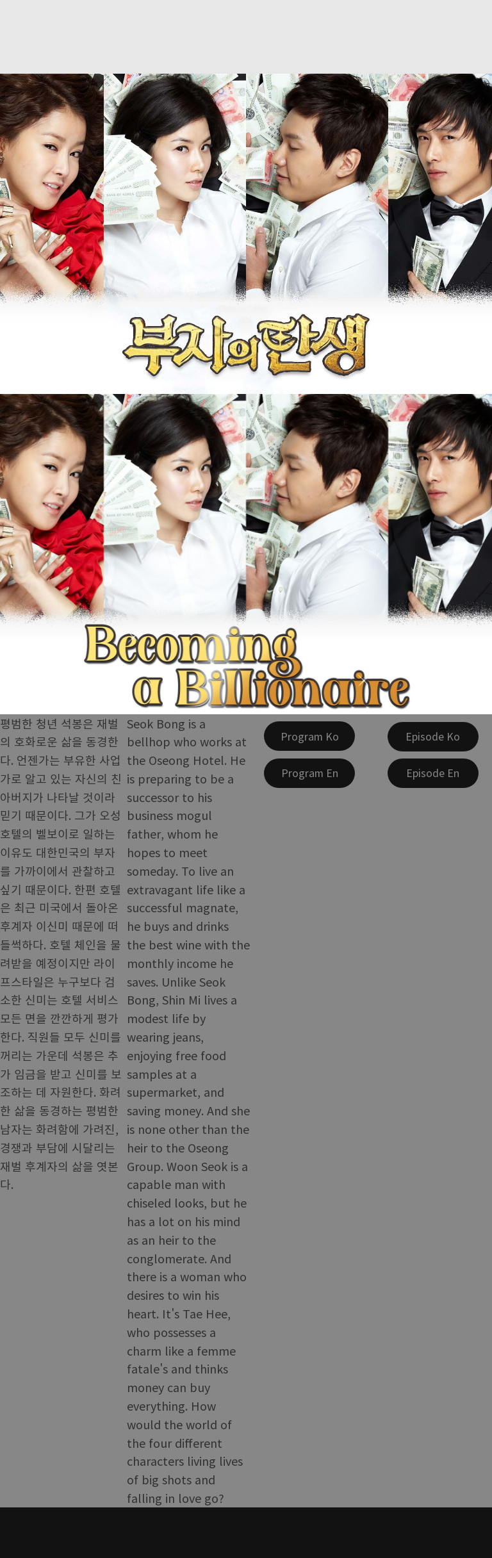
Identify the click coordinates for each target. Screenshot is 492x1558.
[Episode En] (433, 773)
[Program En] (309, 773)
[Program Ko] (309, 736)
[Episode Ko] (433, 736)
